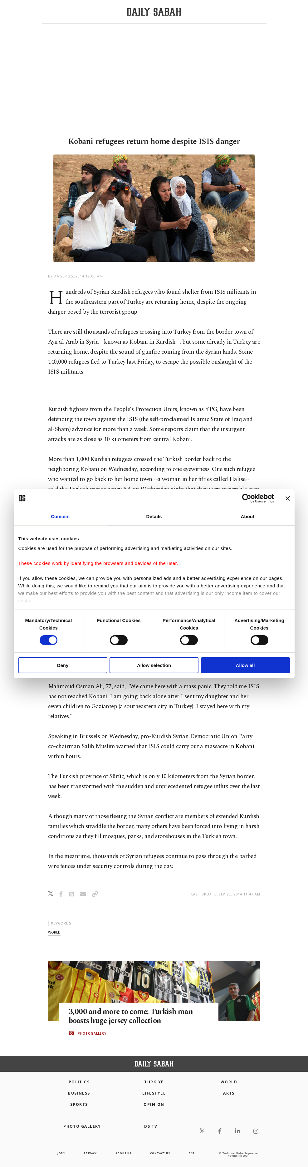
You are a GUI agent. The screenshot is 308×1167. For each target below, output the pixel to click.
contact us (160, 1153)
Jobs (61, 1153)
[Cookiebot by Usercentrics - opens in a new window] (246, 498)
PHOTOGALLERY (92, 1033)
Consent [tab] (60, 516)
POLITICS (79, 1082)
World (229, 1082)
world (54, 932)
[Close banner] (288, 498)
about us (123, 1153)
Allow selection (154, 665)
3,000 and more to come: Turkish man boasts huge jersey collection (132, 1016)
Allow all (245, 665)
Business (79, 1093)
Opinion (154, 1104)
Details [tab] (154, 516)
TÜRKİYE (154, 1082)
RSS (191, 1153)
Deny (63, 665)
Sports (79, 1104)
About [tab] (248, 516)
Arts (229, 1093)
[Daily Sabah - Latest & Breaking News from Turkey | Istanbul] (154, 12)
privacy (90, 1153)
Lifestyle (154, 1093)
